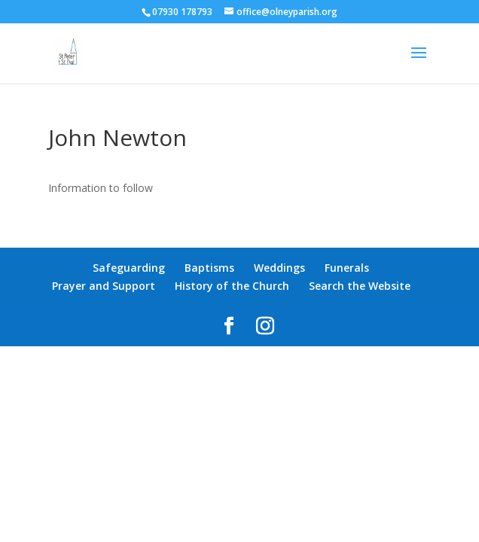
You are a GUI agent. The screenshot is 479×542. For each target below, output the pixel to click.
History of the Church (232, 286)
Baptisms (209, 267)
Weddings (279, 267)
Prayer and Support (103, 286)
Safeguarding (129, 267)
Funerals (347, 267)
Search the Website (359, 286)
